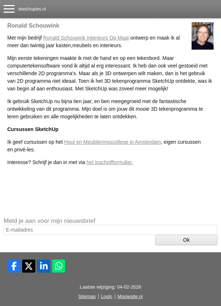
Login (106, 296)
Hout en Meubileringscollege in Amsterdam (112, 142)
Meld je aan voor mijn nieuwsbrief (49, 220)
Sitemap (87, 296)
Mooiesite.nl (129, 296)
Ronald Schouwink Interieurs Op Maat (86, 38)
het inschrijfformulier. (110, 162)
